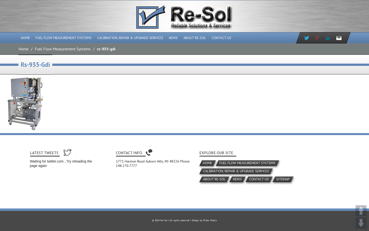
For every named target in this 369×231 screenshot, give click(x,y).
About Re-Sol (194, 38)
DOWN (361, 223)
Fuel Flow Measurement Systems (64, 38)
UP (361, 210)
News (173, 38)
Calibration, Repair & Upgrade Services (130, 38)
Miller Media (210, 220)
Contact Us (221, 38)
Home (25, 38)
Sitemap (283, 179)
